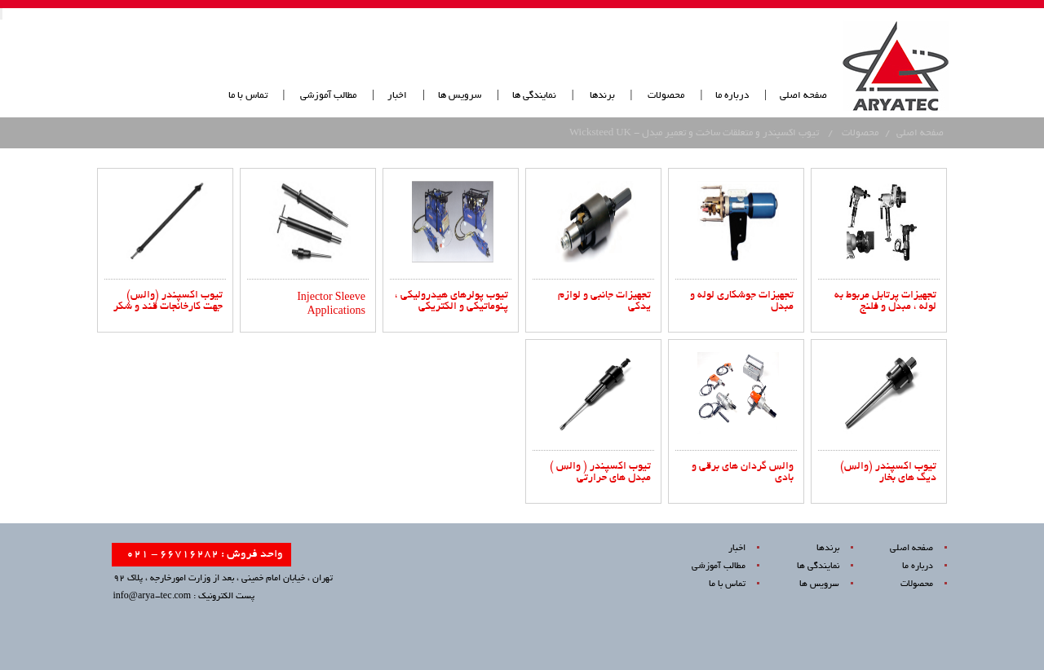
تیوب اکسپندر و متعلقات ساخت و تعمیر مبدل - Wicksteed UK (694, 133)
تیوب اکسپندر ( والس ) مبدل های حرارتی (600, 472)
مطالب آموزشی (327, 95)
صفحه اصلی (803, 95)
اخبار (397, 95)
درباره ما (732, 95)
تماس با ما (248, 95)
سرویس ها (459, 95)
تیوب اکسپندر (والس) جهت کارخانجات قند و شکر (168, 301)
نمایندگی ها (534, 95)
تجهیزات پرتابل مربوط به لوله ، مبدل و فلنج (885, 301)
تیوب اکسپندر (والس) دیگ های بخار (888, 472)
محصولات (666, 95)
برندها (602, 95)
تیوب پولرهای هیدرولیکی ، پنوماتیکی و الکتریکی (451, 301)
